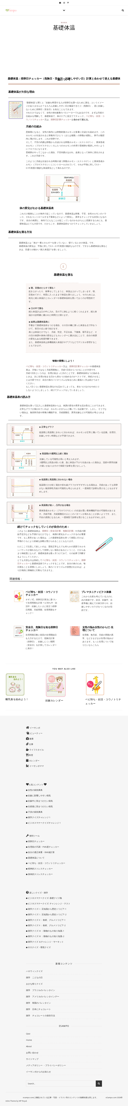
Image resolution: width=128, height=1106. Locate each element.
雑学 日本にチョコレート (38, 1009)
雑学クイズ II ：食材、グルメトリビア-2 (46, 925)
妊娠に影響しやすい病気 (39, 795)
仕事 (31, 744)
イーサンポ (34, 727)
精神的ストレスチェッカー (40, 868)
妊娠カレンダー (54, 700)
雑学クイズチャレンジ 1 (38, 817)
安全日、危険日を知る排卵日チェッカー (42, 628)
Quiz (28, 1033)
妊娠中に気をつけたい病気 (40, 800)
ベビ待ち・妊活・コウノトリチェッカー (42, 593)
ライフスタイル (36, 749)
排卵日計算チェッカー (61, 119)
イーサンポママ (36, 766)
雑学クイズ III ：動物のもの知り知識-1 (45, 930)
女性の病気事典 (34, 790)
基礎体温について (36, 857)
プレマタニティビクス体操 (96, 591)
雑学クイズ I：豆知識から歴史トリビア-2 (46, 914)
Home (29, 1040)
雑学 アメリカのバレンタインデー (42, 996)
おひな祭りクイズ (34, 983)
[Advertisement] (64, 53)
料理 (30, 755)
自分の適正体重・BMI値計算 (41, 852)
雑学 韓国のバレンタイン (38, 1002)
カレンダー (34, 760)
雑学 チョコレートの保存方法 (40, 1015)
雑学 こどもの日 (34, 977)
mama (64, 22)
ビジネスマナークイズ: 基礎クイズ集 (44, 898)
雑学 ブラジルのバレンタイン (40, 990)
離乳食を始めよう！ (17, 699)
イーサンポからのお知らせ (38, 1071)
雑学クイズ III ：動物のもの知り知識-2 (45, 936)
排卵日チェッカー (36, 841)
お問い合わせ (32, 1052)
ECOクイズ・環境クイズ (39, 947)
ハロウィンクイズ (34, 971)
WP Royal (23, 1101)
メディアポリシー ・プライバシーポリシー (46, 1065)
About (29, 1046)
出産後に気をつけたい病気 (40, 806)
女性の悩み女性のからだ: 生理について (97, 628)
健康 (31, 738)
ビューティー (35, 733)
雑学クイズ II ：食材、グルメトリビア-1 (46, 920)
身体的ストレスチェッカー (40, 874)
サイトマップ (32, 1059)
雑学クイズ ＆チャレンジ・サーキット (45, 941)
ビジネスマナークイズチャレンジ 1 (44, 822)
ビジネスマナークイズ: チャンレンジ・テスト (48, 903)
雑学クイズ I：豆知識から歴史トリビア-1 (46, 908)
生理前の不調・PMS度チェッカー (43, 846)
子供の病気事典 (34, 811)
